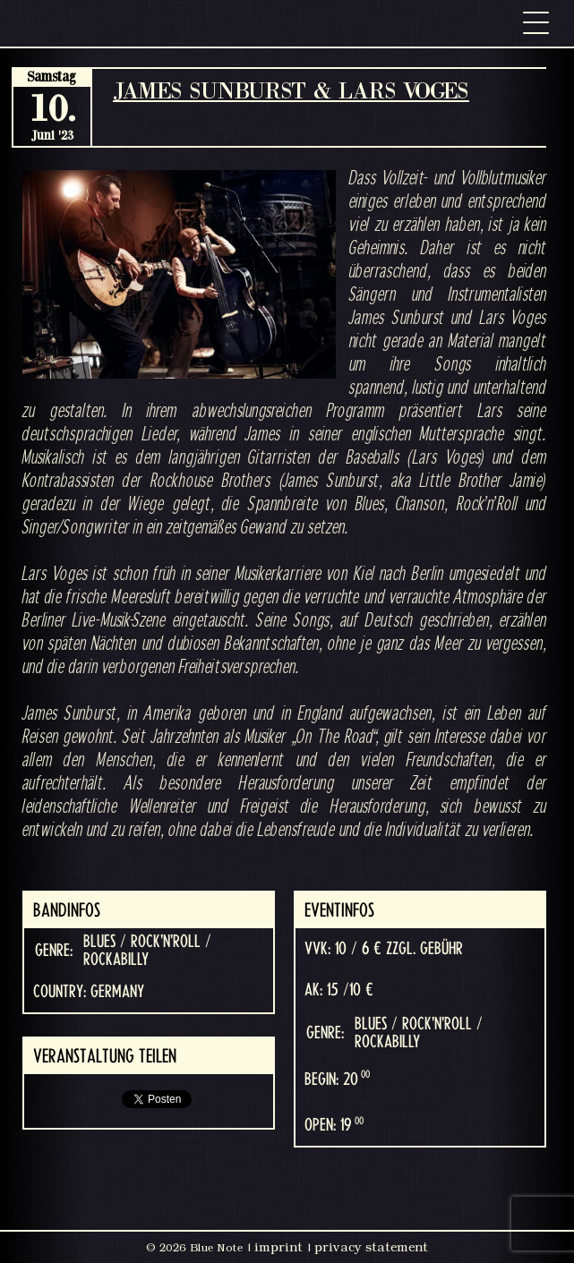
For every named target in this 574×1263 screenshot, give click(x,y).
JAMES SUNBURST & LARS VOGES (291, 90)
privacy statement (371, 1247)
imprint (278, 1247)
